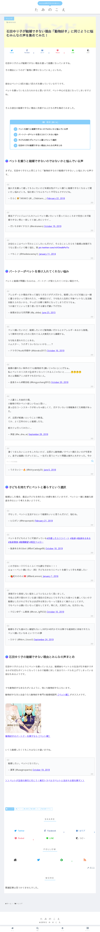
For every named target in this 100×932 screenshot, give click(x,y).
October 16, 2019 (55, 351)
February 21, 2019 (44, 521)
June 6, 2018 (49, 470)
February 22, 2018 (56, 199)
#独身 (73, 539)
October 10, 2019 (55, 612)
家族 (27, 810)
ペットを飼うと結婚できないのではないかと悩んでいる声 (43, 129)
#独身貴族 (13, 543)
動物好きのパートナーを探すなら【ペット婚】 (27, 737)
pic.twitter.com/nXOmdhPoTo (54, 248)
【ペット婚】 (63, 695)
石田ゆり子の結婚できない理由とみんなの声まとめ (40, 146)
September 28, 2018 (38, 435)
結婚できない (47, 810)
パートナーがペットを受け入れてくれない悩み (39, 135)
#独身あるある (83, 539)
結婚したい (36, 810)
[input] (50, 461)
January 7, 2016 (50, 577)
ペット (20, 810)
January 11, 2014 (47, 255)
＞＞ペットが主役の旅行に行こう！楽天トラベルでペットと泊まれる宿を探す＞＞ (45, 781)
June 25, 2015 (48, 313)
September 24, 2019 (44, 640)
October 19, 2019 (52, 227)
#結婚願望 (24, 543)
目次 (48, 122)
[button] (92, 461)
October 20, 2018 (59, 383)
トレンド (11, 810)
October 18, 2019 (54, 549)
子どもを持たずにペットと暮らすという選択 (38, 141)
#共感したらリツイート (58, 539)
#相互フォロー (36, 543)
